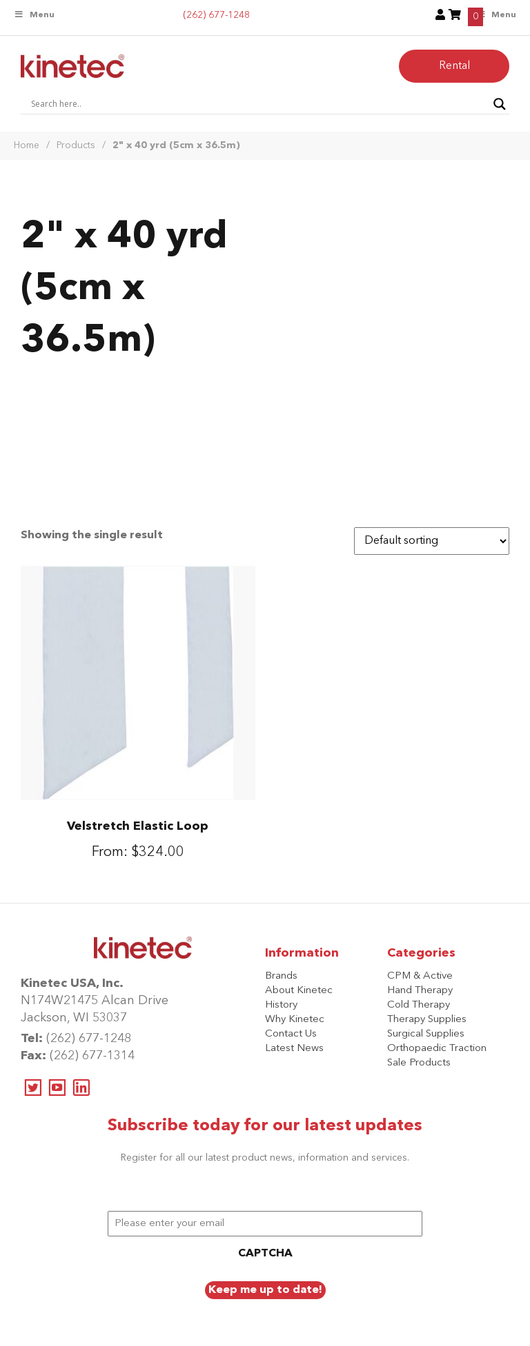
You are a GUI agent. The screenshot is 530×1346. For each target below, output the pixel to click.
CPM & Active (420, 976)
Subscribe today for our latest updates (265, 1126)
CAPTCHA (265, 1253)
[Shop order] (431, 541)
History (281, 1005)
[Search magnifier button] (499, 104)
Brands (281, 976)
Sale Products (419, 1063)
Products (76, 145)
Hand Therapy (420, 991)
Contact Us (291, 1034)
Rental (454, 66)
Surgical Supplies (425, 1034)
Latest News (294, 1048)
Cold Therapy (418, 1005)
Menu (34, 14)
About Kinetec (299, 991)
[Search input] (259, 104)
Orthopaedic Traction (437, 1048)
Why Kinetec (294, 1019)
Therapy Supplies (427, 1019)
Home (26, 145)
